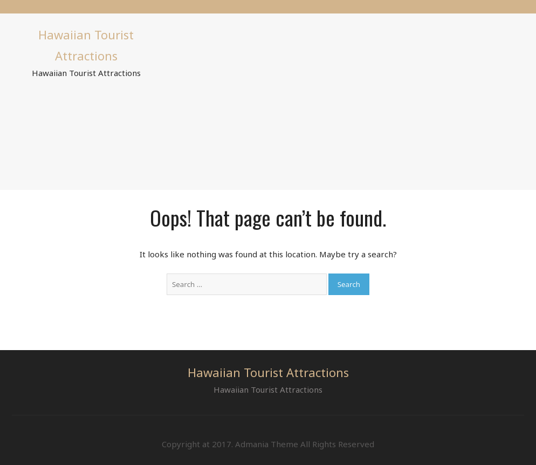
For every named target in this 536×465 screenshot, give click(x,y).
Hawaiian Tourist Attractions (268, 372)
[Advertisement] (350, 99)
